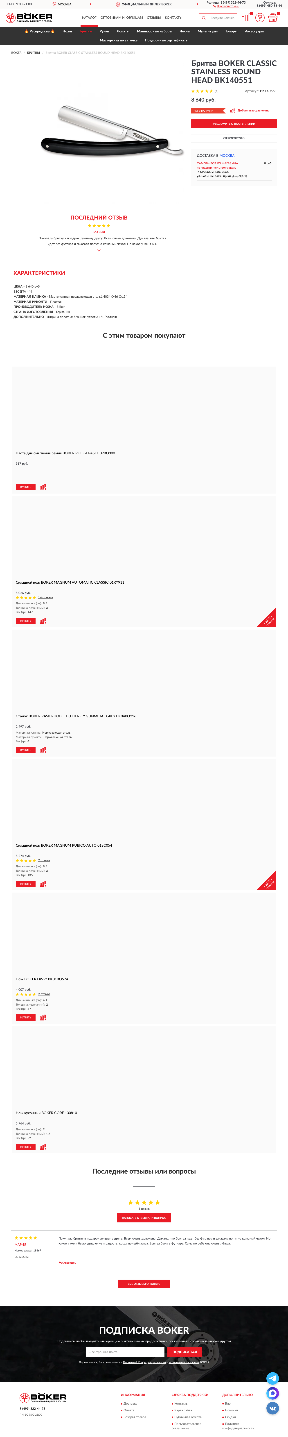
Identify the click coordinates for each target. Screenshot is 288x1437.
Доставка (130, 1387)
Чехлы (185, 31)
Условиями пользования (184, 1345)
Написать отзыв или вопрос (144, 1201)
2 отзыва (44, 844)
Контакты (173, 17)
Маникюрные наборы (154, 31)
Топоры (231, 31)
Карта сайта (183, 1394)
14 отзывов (45, 582)
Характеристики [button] (234, 138)
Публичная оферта (188, 1400)
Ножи (67, 31)
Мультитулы (208, 31)
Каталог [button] (89, 17)
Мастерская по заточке (118, 40)
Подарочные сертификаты (166, 40)
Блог (228, 1387)
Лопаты (123, 31)
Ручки (104, 31)
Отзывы (154, 17)
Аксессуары (254, 31)
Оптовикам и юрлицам (122, 17)
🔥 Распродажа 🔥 (40, 31)
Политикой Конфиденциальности (144, 1345)
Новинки (231, 1394)
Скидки (230, 1400)
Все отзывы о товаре (144, 1267)
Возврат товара (135, 1400)
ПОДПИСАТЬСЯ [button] (185, 1335)
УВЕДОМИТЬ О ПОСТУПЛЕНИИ (234, 123)
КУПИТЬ (25, 472)
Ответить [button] (67, 1246)
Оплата (129, 1394)
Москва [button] (227, 155)
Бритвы (86, 31)
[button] (226, 6)
